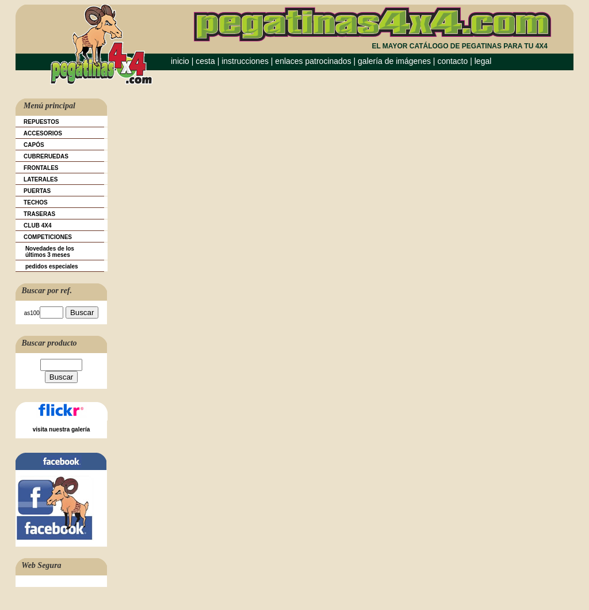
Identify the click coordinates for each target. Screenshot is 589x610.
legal (483, 61)
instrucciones (245, 61)
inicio (180, 61)
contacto (452, 61)
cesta (206, 61)
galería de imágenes (394, 61)
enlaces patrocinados (313, 61)
